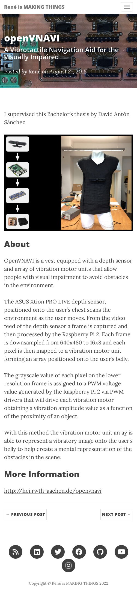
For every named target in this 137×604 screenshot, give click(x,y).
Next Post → (116, 514)
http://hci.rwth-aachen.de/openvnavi (53, 490)
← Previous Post (25, 514)
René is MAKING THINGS (34, 7)
